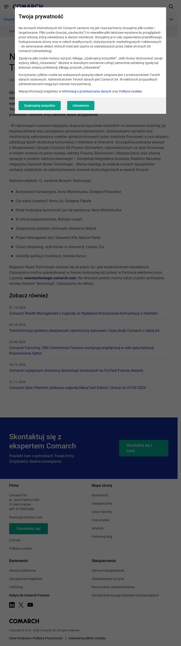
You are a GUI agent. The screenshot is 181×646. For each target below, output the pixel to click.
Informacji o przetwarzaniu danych (86, 91)
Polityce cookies (130, 91)
